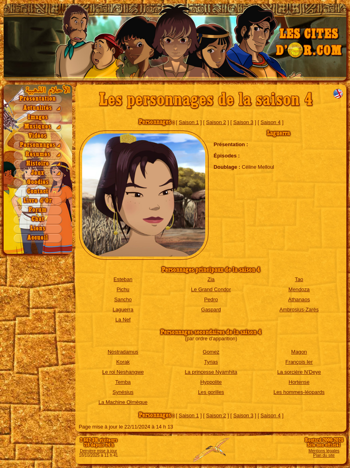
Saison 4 (270, 122)
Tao (299, 279)
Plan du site (324, 455)
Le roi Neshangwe (123, 372)
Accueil (37, 238)
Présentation (37, 99)
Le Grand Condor (211, 289)
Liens (38, 229)
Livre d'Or (37, 201)
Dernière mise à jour (98, 451)
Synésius (122, 392)
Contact (37, 191)
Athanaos (299, 299)
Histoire (37, 164)
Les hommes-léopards (299, 392)
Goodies (38, 182)
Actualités (37, 108)
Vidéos (38, 136)
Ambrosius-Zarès (299, 309)
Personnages (38, 145)
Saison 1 (189, 122)
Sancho (122, 299)
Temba (123, 382)
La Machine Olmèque (123, 402)
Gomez (211, 352)
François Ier (299, 362)
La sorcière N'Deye (299, 372)
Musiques (37, 127)
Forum (38, 210)
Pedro (211, 299)
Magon (299, 352)
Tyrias (211, 362)
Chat (37, 219)
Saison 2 (216, 122)
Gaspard (211, 309)
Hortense (299, 382)
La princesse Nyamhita (211, 372)
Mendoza (299, 289)
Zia (211, 279)
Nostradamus (123, 352)
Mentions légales (324, 451)
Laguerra (122, 309)
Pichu (123, 289)
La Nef (123, 320)
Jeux (37, 173)
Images (38, 117)
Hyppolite (211, 382)
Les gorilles (211, 392)
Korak (122, 362)
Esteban (122, 279)
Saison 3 (243, 122)
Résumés (37, 154)
